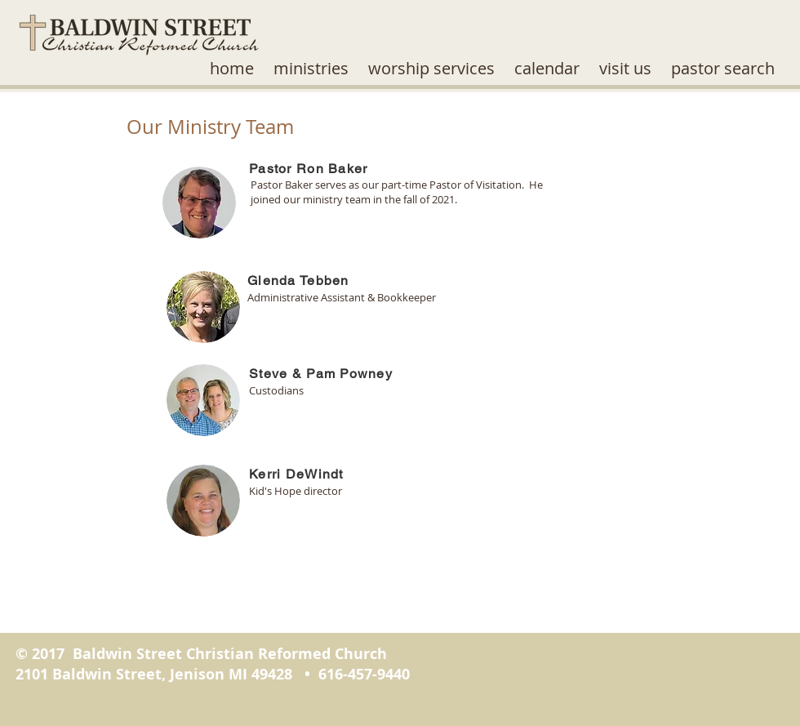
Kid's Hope (275, 490)
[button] (311, 69)
